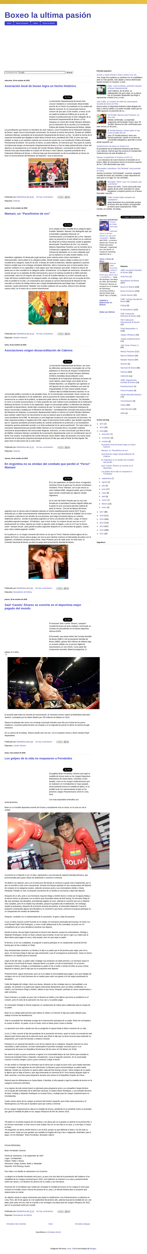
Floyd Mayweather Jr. (129, 328)
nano (69, 1249)
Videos (35, 23)
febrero (105, 504)
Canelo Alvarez (19, 746)
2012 (102, 530)
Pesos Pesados (127, 390)
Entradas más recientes (16, 1224)
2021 (102, 424)
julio (104, 486)
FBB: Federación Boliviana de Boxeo (128, 315)
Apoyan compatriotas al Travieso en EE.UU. (115, 157)
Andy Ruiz (125, 276)
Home (9, 23)
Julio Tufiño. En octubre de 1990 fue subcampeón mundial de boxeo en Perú (117, 103)
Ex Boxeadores (127, 310)
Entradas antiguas (82, 1224)
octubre (105, 441)
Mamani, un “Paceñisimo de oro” (27, 213)
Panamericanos (127, 386)
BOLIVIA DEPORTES (108, 220)
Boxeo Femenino (22, 23)
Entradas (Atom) (54, 1232)
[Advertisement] (74, 47)
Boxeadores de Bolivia (22, 592)
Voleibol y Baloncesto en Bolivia (105, 302)
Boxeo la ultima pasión (48, 15)
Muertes (124, 364)
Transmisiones (127, 401)
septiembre (106, 478)
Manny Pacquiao (127, 351)
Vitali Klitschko (126, 409)
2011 (102, 534)
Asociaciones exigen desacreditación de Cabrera (38, 350)
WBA (123, 413)
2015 (102, 519)
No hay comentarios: (45, 197)
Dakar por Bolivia (107, 312)
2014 (102, 523)
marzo (104, 500)
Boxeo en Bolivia (49, 23)
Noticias (16, 201)
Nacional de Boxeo (128, 368)
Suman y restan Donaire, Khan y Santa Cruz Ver (117, 75)
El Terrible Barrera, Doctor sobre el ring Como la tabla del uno (124, 131)
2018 (102, 431)
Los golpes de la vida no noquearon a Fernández (38, 758)
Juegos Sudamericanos (130, 339)
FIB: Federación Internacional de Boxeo (130, 321)
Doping (123, 305)
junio (104, 489)
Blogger (93, 1249)
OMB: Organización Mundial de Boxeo (129, 381)
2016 (102, 516)
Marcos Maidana (127, 356)
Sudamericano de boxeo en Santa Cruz (113, 146)
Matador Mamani (20, 338)
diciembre (106, 434)
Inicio (50, 1224)
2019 (102, 427)
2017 (102, 512)
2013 (102, 526)
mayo (104, 493)
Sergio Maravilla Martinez (131, 395)
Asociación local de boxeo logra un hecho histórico (40, 86)
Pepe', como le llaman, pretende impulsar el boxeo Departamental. (125, 87)
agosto (105, 482)
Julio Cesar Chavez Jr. (130, 345)
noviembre (106, 438)
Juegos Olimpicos (128, 335)
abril (104, 496)
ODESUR (124, 376)
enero (104, 507)
